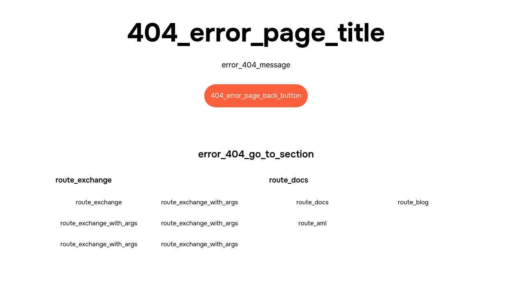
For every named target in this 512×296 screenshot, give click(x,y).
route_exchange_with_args (199, 202)
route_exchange (99, 202)
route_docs (312, 202)
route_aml (312, 223)
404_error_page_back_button (256, 95)
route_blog (413, 202)
